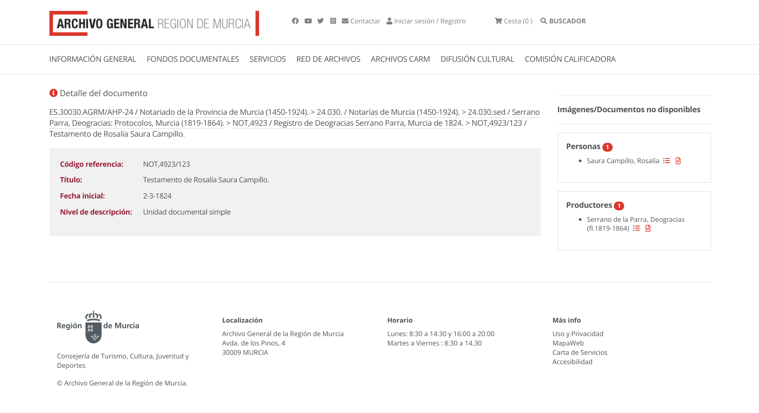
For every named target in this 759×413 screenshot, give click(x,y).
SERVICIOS (268, 59)
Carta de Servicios (580, 352)
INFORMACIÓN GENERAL (92, 59)
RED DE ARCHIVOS (329, 59)
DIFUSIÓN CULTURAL (477, 59)
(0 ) (513, 20)
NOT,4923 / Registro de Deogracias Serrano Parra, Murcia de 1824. (348, 123)
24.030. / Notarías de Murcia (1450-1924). (388, 112)
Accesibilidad (572, 361)
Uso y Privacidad (577, 333)
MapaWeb (568, 343)
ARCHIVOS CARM (400, 59)
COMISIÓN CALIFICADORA (570, 59)
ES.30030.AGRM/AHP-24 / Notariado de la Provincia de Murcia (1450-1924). (179, 112)
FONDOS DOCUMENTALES (193, 59)
